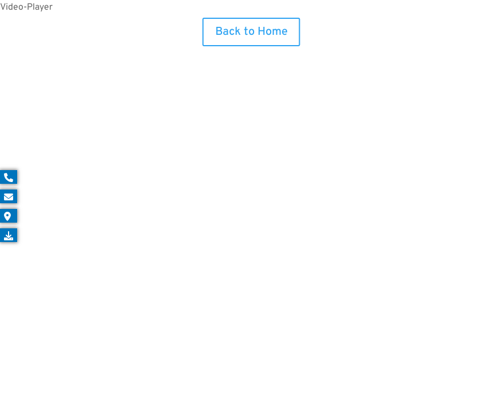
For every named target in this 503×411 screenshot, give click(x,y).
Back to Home (251, 32)
